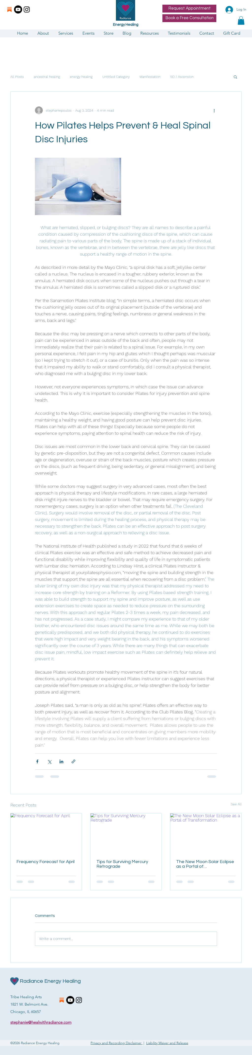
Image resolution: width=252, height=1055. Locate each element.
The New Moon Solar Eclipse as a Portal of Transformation (205, 864)
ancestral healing (47, 77)
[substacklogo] (9, 9)
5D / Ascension (182, 77)
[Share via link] (73, 761)
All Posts (17, 77)
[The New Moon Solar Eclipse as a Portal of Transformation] (205, 833)
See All (236, 804)
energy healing (81, 77)
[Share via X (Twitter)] (49, 761)
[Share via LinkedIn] (61, 761)
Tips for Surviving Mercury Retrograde (122, 864)
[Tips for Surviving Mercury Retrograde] (126, 833)
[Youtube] (18, 9)
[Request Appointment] (189, 9)
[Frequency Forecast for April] (46, 833)
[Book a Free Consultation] (189, 18)
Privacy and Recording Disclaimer (116, 1043)
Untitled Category (116, 77)
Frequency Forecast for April (45, 861)
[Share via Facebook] (37, 761)
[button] (241, 20)
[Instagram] (27, 9)
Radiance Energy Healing (50, 981)
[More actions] (214, 110)
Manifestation (150, 77)
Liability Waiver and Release (167, 1043)
